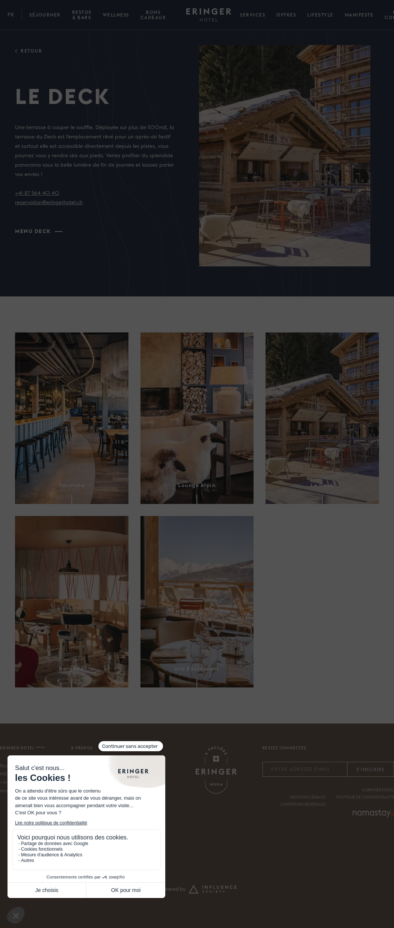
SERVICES (252, 15)
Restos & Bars (82, 15)
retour (31, 51)
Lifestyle (320, 15)
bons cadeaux (153, 15)
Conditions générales (302, 804)
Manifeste (359, 15)
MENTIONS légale (306, 797)
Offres (286, 15)
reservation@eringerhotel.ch (49, 202)
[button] (11, 15)
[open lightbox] (284, 155)
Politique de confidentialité (365, 797)
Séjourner (45, 15)
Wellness (116, 15)
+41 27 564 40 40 (37, 193)
